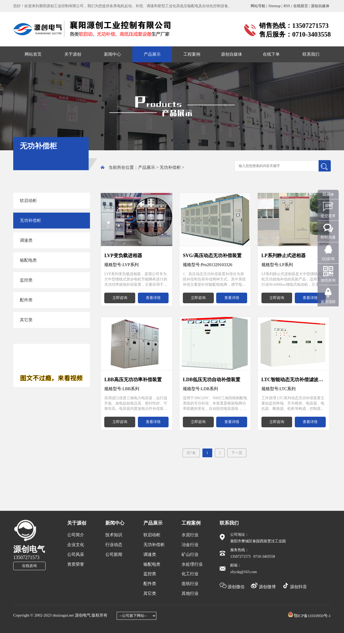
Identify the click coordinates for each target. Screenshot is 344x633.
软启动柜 (28, 200)
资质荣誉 (75, 564)
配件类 (26, 300)
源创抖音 (294, 586)
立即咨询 (119, 298)
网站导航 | (259, 6)
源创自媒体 (320, 6)
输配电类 (28, 260)
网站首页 (33, 54)
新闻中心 (112, 54)
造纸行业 (190, 583)
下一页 (236, 453)
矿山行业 (190, 554)
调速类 (26, 240)
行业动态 (113, 544)
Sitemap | (275, 6)
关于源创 (72, 54)
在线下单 (271, 54)
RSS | (287, 6)
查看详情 (153, 298)
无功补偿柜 (170, 167)
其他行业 (190, 593)
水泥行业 (190, 535)
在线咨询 (29, 566)
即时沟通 (328, 237)
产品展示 (152, 54)
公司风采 (75, 554)
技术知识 (113, 535)
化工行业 (190, 574)
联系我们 (310, 54)
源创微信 (233, 586)
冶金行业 (190, 544)
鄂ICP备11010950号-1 (312, 616)
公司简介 (75, 535)
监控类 (26, 280)
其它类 (26, 320)
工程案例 (191, 54)
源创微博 (264, 586)
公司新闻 (113, 554)
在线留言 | (301, 6)
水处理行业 (192, 564)
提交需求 (328, 216)
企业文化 (75, 544)
